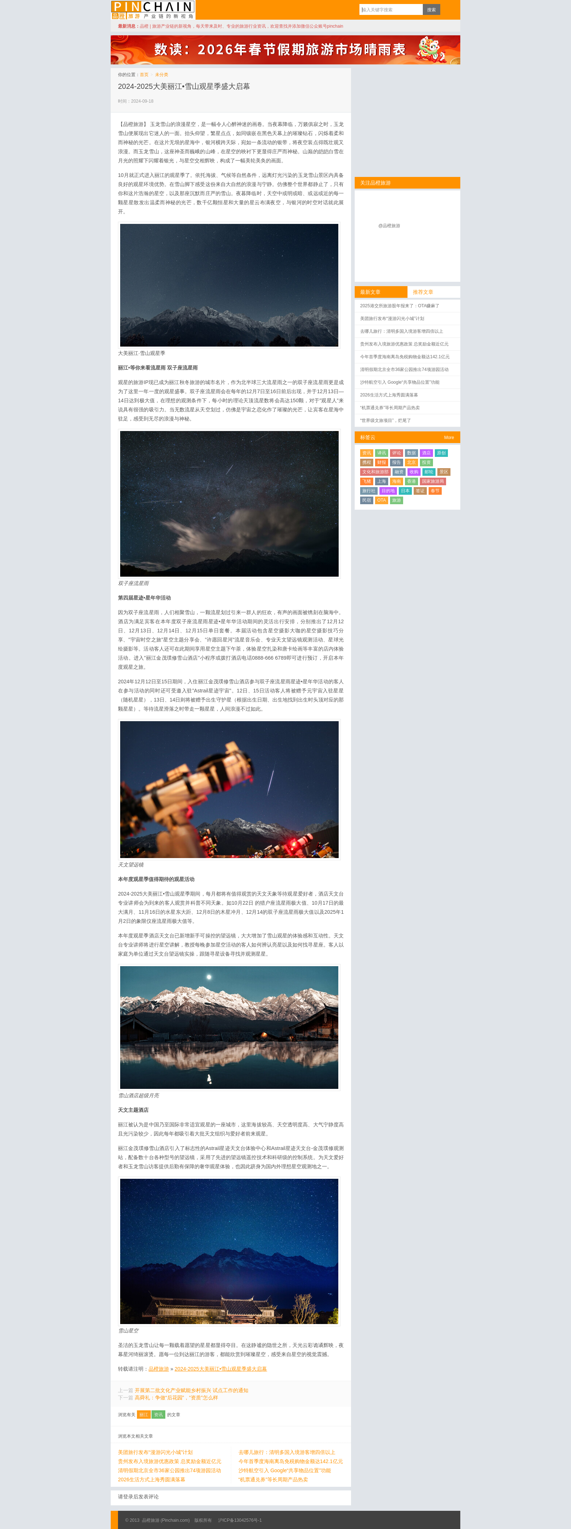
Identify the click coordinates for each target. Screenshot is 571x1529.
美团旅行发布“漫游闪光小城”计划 (155, 1452)
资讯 (158, 1414)
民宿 (366, 500)
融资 (399, 471)
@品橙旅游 (389, 225)
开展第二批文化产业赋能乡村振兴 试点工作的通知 (191, 1390)
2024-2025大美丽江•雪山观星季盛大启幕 (184, 86)
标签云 (367, 437)
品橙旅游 (153, 10)
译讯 (381, 452)
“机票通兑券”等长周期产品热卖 (273, 1479)
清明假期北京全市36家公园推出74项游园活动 (169, 1470)
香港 (411, 481)
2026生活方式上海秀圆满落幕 (151, 1479)
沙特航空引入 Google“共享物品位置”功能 (285, 1470)
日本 (405, 490)
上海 (381, 481)
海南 (396, 481)
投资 (426, 462)
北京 (411, 462)
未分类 (161, 74)
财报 (381, 462)
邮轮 (429, 471)
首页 (144, 74)
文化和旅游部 (375, 471)
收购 (414, 471)
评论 (396, 452)
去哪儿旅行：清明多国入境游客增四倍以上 (287, 1452)
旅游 (396, 500)
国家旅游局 (433, 481)
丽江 (143, 1414)
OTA (381, 500)
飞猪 (366, 481)
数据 (411, 452)
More (449, 437)
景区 (444, 471)
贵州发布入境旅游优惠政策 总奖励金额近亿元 (169, 1461)
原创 (441, 452)
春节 (435, 490)
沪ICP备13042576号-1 (240, 1520)
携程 (366, 462)
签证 (420, 490)
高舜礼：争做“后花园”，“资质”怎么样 (176, 1397)
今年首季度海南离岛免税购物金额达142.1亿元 (291, 1461)
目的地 (388, 490)
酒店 (426, 452)
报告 (396, 462)
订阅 (447, 9)
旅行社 (368, 490)
